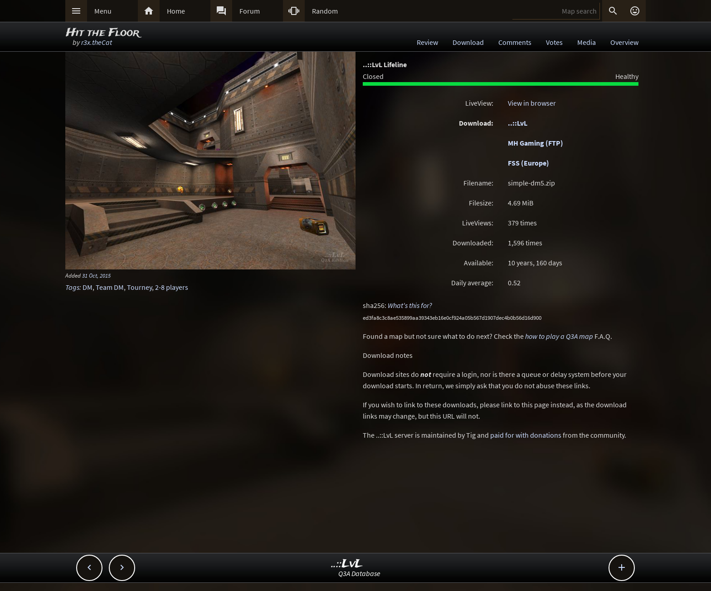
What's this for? (410, 305)
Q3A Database (359, 573)
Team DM (110, 287)
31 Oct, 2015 (96, 275)
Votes (554, 42)
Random (325, 10)
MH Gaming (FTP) (535, 142)
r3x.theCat (96, 42)
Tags (72, 287)
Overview (624, 42)
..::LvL (517, 122)
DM (88, 287)
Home (176, 10)
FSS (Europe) (528, 162)
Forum (249, 10)
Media (586, 42)
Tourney (139, 287)
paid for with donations (525, 435)
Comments (514, 42)
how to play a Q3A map (559, 336)
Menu (103, 10)
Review (427, 42)
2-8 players (171, 287)
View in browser (532, 102)
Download (468, 42)
